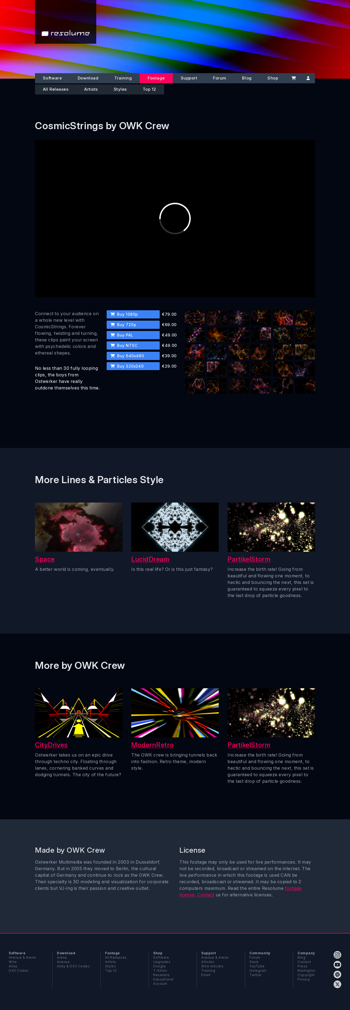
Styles (120, 89)
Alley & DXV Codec (73, 966)
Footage (156, 78)
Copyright (306, 975)
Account (160, 984)
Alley (13, 966)
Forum (219, 78)
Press (303, 966)
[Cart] (293, 78)
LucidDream (150, 559)
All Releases (56, 89)
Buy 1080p (124, 314)
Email (206, 975)
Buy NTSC (123, 345)
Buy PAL (121, 335)
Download (88, 78)
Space (45, 559)
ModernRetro (152, 745)
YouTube (257, 966)
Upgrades (161, 962)
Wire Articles (212, 966)
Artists (91, 89)
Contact (205, 894)
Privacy (304, 979)
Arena (62, 957)
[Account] (308, 78)
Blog (247, 78)
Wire (13, 962)
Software (52, 78)
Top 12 (149, 89)
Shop (272, 78)
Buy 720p (123, 324)
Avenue (63, 962)
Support (189, 78)
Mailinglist (306, 970)
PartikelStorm (249, 559)
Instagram (258, 970)
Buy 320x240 (127, 366)
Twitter (255, 975)
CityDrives (51, 745)
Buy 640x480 (127, 355)
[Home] (65, 22)
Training (123, 78)
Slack (254, 962)
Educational (163, 979)
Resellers (161, 975)
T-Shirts (160, 970)
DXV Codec (19, 970)
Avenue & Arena (22, 957)
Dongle (159, 966)
